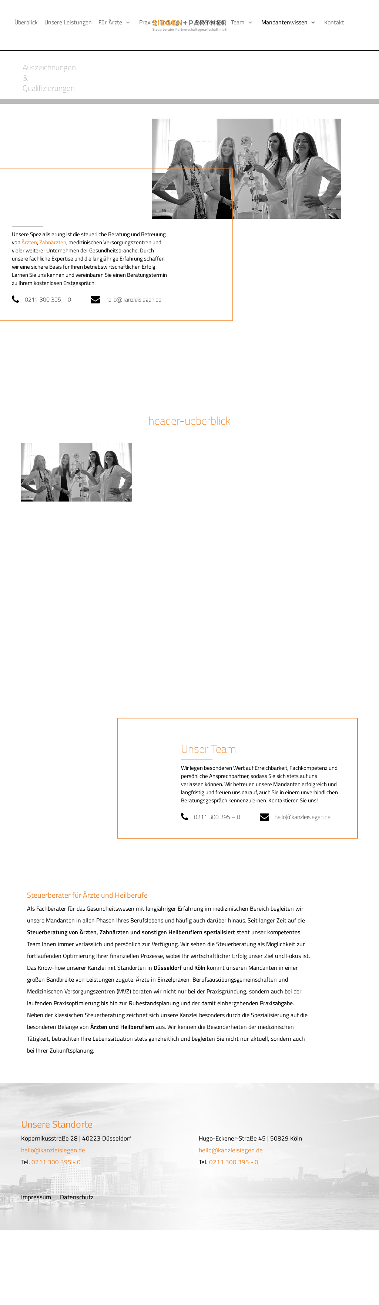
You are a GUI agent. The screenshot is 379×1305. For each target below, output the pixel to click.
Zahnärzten (52, 226)
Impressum (36, 1181)
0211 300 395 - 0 (56, 1146)
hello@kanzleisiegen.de (137, 283)
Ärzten (29, 226)
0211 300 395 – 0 (50, 283)
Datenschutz (77, 1181)
